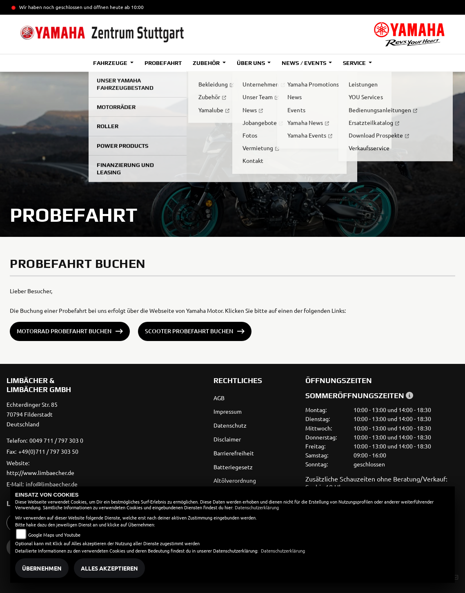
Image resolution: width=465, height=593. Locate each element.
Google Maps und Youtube (54, 534)
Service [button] (355, 63)
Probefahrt (163, 63)
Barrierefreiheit (234, 453)
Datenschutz (230, 425)
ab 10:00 (133, 7)
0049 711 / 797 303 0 (56, 440)
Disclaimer (227, 439)
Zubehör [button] (207, 63)
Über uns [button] (251, 63)
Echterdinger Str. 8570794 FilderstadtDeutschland (32, 414)
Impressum (228, 411)
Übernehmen (42, 568)
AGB (219, 397)
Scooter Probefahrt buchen (189, 331)
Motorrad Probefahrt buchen (64, 331)
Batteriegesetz (233, 466)
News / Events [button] (304, 63)
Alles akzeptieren (109, 568)
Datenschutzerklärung (257, 507)
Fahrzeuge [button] (111, 63)
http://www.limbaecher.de (40, 472)
